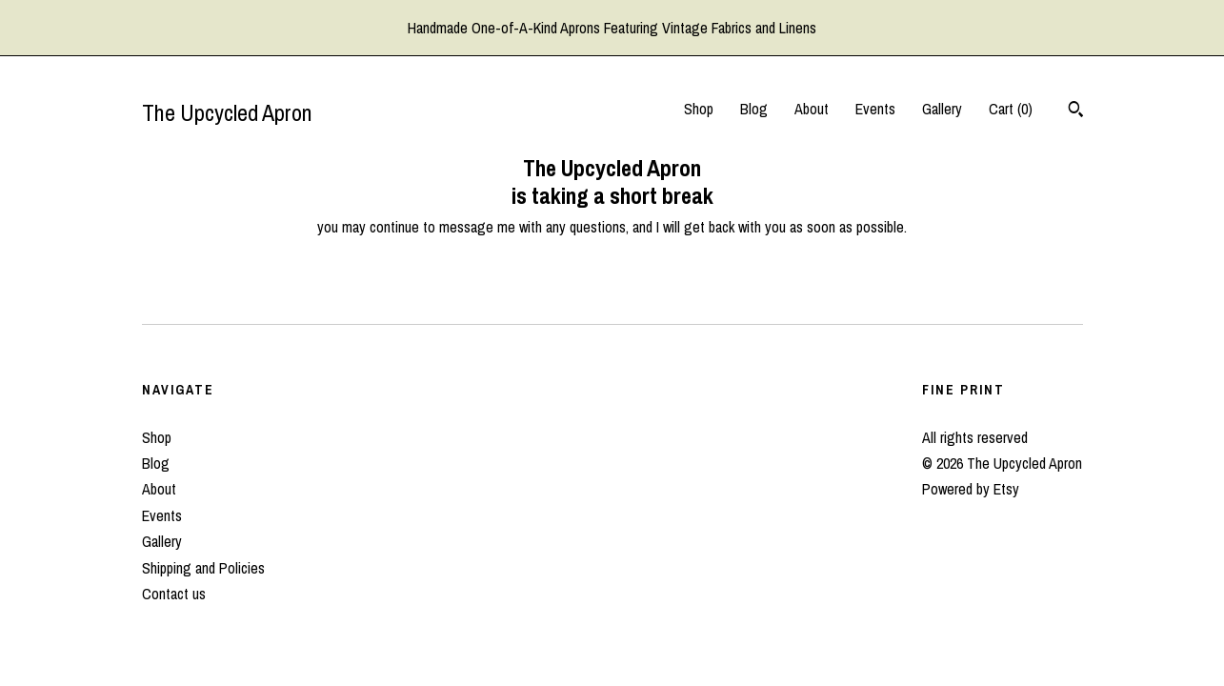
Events (875, 108)
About (811, 108)
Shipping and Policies (203, 567)
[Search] (1076, 111)
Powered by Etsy (970, 488)
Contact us (174, 593)
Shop (698, 108)
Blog (754, 108)
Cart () (1011, 108)
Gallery (942, 108)
